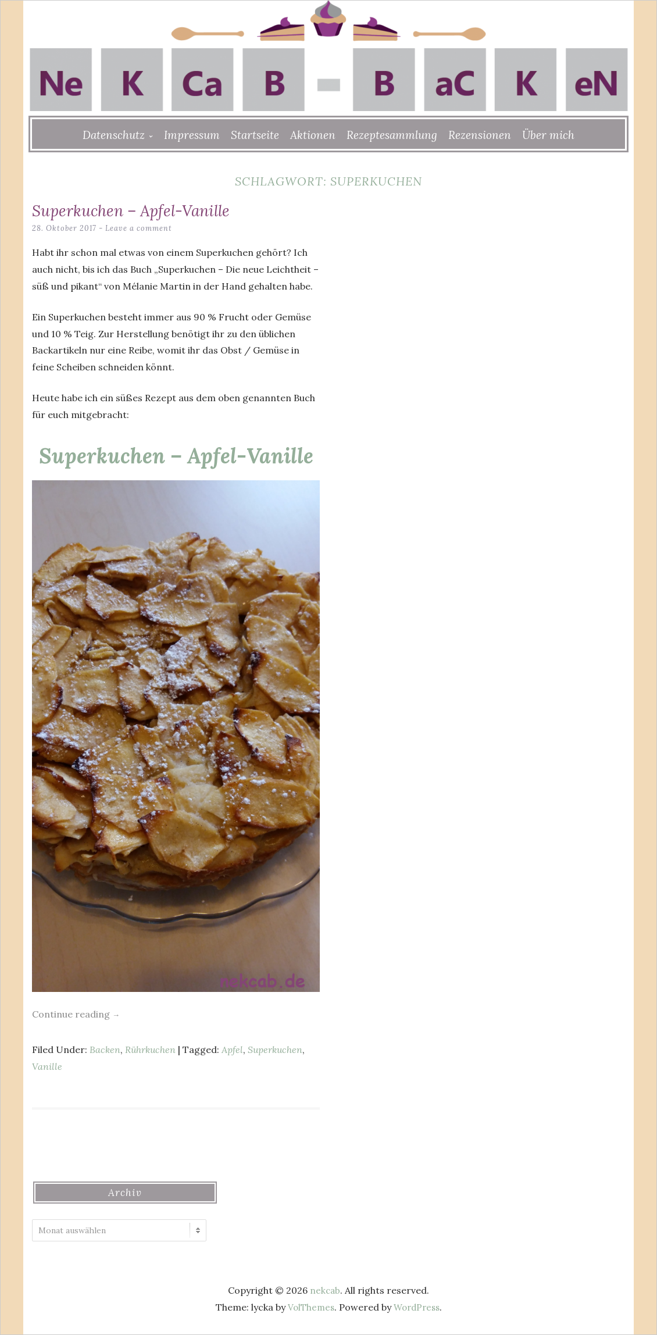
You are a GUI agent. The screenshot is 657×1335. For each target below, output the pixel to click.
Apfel (232, 1049)
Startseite (255, 135)
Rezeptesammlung (392, 135)
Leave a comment (140, 228)
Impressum (192, 135)
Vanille (47, 1066)
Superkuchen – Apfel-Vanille (143, 210)
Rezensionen (479, 135)
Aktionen (312, 135)
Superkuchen (275, 1049)
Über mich (548, 135)
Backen (105, 1049)
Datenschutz (114, 135)
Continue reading (76, 1014)
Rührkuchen (150, 1049)
